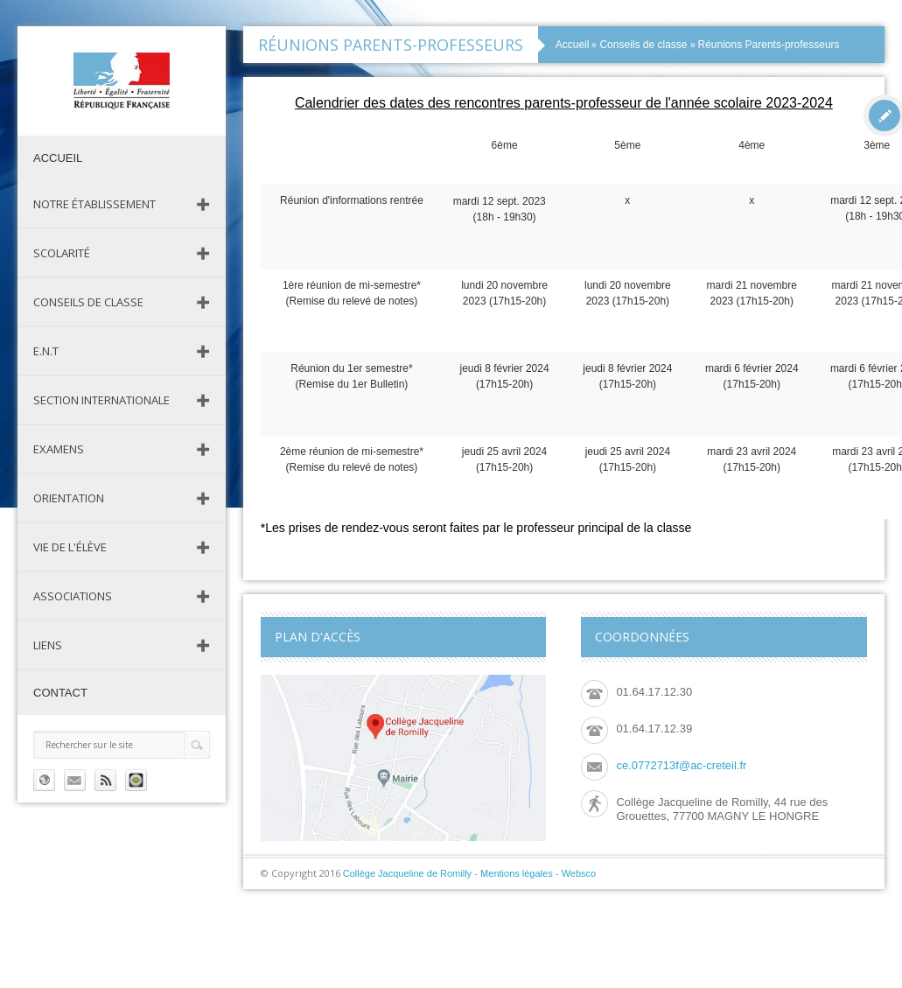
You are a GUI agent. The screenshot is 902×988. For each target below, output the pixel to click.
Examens (58, 449)
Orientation (68, 498)
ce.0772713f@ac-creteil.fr (681, 765)
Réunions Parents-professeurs (769, 45)
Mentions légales (516, 873)
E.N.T (46, 351)
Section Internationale (101, 400)
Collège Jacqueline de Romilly (407, 873)
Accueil (57, 158)
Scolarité (61, 253)
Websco (579, 873)
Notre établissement (94, 204)
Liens (47, 645)
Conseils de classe (88, 302)
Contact (60, 692)
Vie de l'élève (70, 547)
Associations (72, 596)
